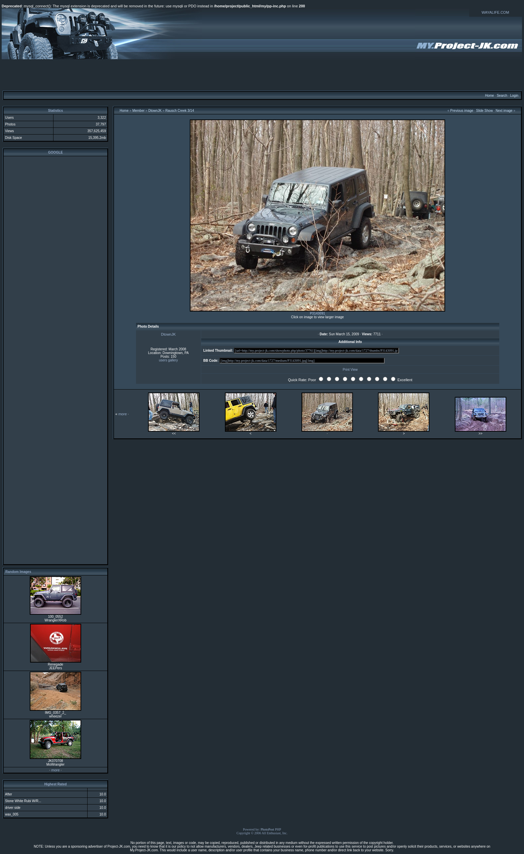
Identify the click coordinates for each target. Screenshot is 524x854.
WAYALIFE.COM (495, 12)
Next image (504, 110)
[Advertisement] (262, 75)
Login (514, 95)
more (55, 770)
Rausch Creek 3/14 (179, 110)
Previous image (461, 110)
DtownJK (155, 110)
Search (502, 95)
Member (138, 110)
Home (489, 95)
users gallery (168, 360)
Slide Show (484, 110)
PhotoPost (267, 829)
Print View (350, 369)
